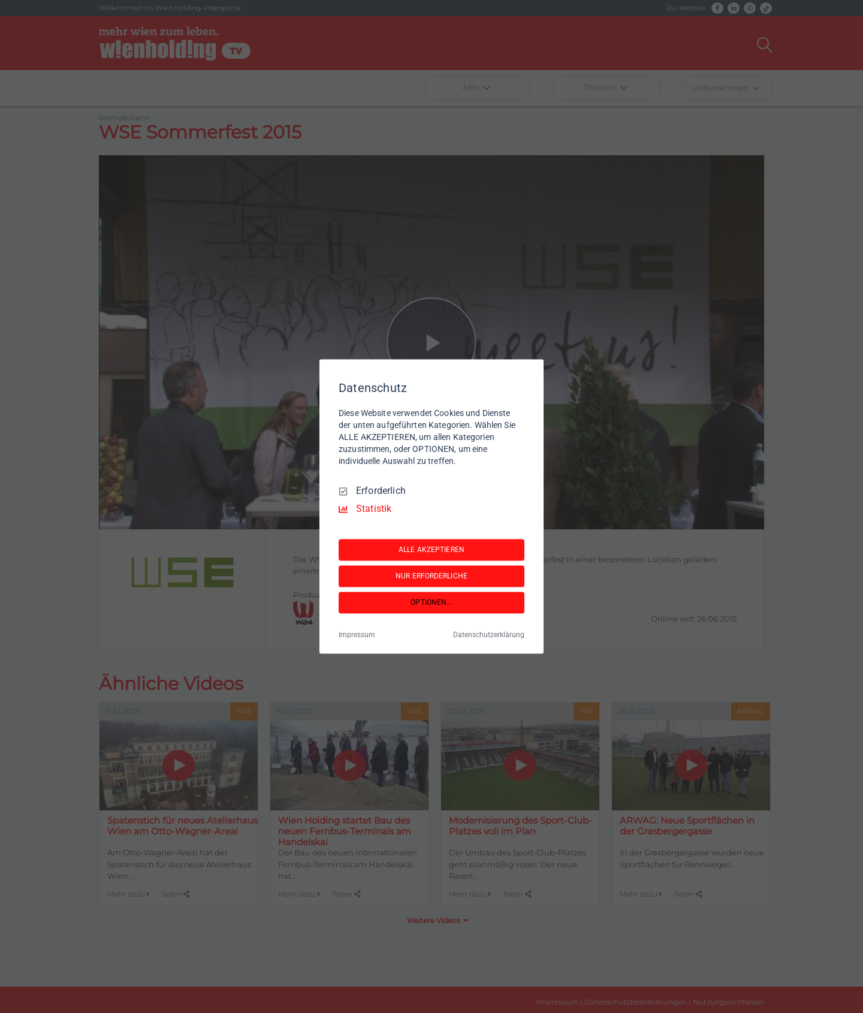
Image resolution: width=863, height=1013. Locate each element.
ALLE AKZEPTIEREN (431, 549)
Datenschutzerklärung (488, 635)
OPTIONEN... (431, 602)
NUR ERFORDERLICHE (431, 576)
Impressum (357, 635)
